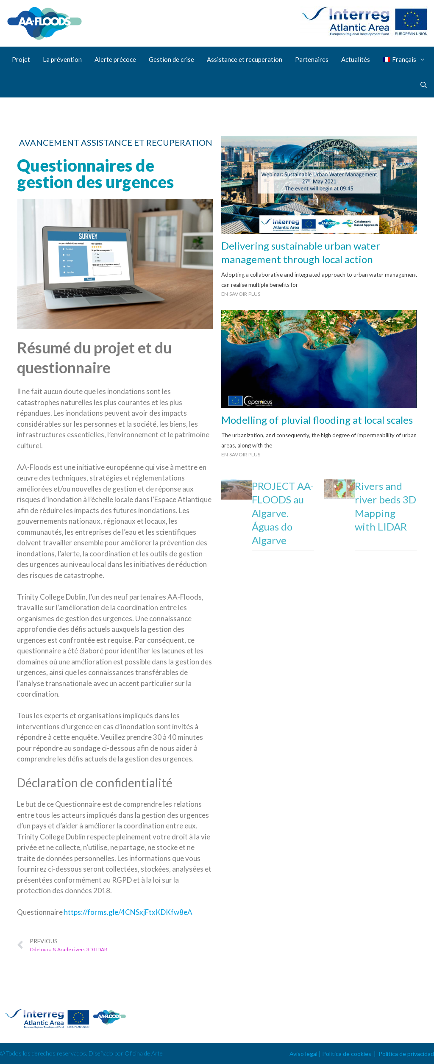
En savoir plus (241, 294)
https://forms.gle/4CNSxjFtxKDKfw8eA (128, 912)
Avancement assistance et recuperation (115, 142)
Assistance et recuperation (244, 59)
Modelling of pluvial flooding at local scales (317, 420)
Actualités (355, 59)
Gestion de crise (171, 59)
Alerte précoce (115, 59)
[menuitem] (405, 59)
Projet (21, 59)
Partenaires (311, 59)
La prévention (62, 59)
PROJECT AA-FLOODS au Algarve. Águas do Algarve (283, 513)
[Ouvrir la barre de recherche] (423, 84)
